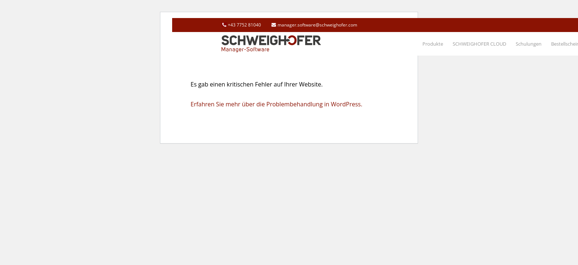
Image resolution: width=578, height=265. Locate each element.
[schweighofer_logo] (271, 44)
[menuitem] (433, 44)
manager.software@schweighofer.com (317, 25)
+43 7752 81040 (244, 25)
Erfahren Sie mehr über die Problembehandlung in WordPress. (276, 104)
